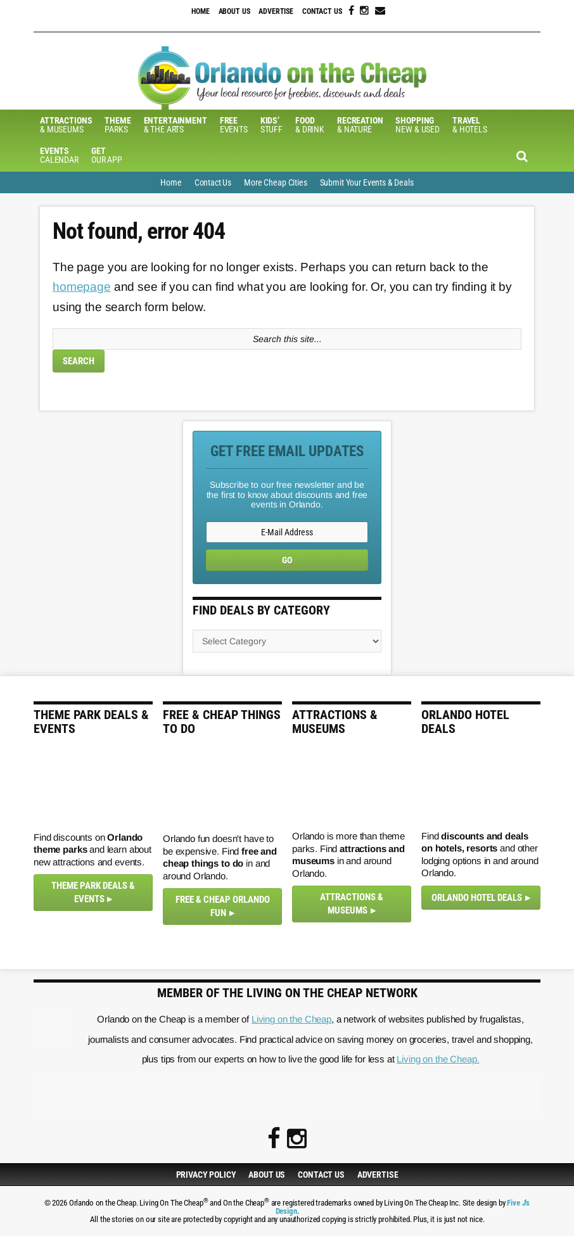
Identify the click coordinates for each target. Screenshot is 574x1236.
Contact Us (322, 11)
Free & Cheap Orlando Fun (222, 906)
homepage (82, 286)
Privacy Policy (206, 1174)
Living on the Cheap (291, 1019)
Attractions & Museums (351, 903)
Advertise (275, 11)
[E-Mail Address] (287, 532)
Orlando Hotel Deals (476, 897)
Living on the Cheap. (438, 1059)
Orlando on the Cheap (287, 78)
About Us (234, 11)
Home (200, 11)
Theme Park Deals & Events (93, 892)
